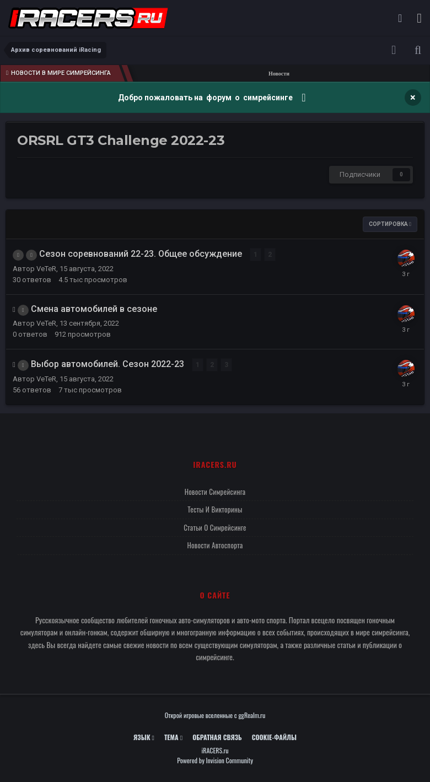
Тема (173, 737)
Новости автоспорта (215, 545)
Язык (143, 737)
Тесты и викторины (214, 509)
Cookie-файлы (274, 737)
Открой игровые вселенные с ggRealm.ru (215, 715)
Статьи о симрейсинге (215, 527)
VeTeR (46, 269)
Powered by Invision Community (215, 760)
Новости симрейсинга (215, 491)
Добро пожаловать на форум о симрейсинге (206, 97)
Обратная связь (217, 737)
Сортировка (390, 224)
